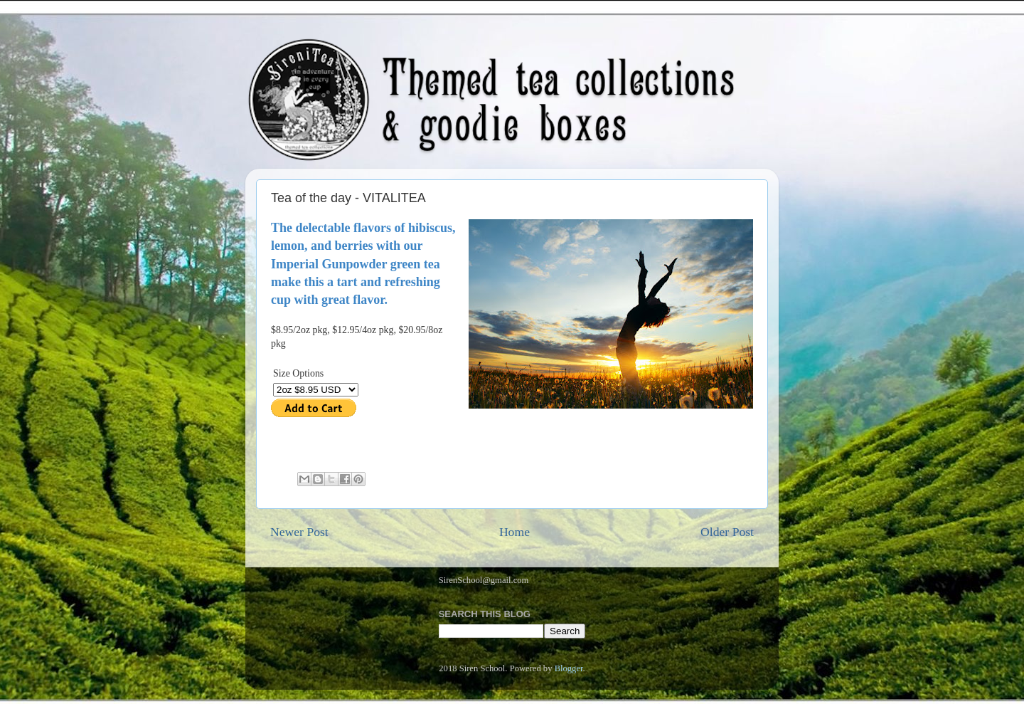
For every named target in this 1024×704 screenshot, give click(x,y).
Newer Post (299, 532)
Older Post (727, 532)
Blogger (569, 668)
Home (514, 532)
